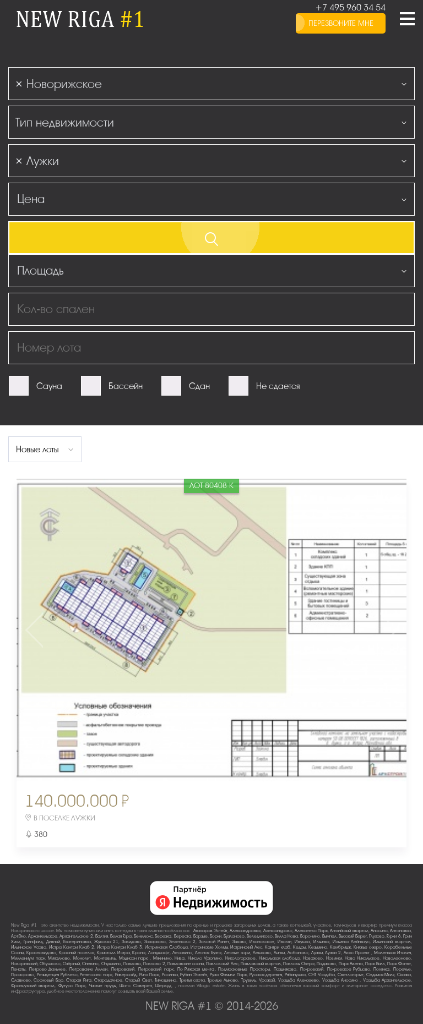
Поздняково (285, 969)
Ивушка (302, 941)
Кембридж (340, 947)
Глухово (376, 936)
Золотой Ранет (214, 941)
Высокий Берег (353, 936)
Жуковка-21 (106, 941)
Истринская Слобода (166, 947)
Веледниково (260, 936)
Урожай (267, 980)
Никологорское (240, 958)
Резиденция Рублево (57, 974)
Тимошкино (165, 980)
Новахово (313, 958)
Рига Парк (149, 974)
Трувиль (248, 980)
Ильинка (321, 941)
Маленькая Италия (392, 952)
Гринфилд (33, 941)
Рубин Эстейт (193, 974)
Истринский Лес (246, 947)
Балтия (101, 936)
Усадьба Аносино (341, 980)
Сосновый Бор (48, 980)
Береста (182, 936)
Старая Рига (78, 980)
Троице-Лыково (223, 980)
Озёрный (71, 963)
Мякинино (162, 958)
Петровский (122, 969)
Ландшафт (159, 952)
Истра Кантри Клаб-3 (119, 947)
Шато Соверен (135, 985)
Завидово (131, 941)
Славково (21, 980)
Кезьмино (317, 947)
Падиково (326, 963)
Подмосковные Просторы (244, 969)
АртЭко (18, 936)
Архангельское (42, 936)
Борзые (200, 936)
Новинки (334, 958)
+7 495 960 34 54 (350, 8)
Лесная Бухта (208, 952)
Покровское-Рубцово (348, 969)
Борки (215, 936)
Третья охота (192, 980)
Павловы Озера (298, 963)
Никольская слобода (279, 958)
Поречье (402, 969)
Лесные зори (237, 952)
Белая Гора (121, 936)
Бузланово (234, 936)
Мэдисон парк (134, 958)
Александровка (245, 930)
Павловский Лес (222, 963)
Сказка (404, 974)
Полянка (381, 969)
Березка (163, 936)
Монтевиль (105, 958)
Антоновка (400, 930)
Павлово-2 (154, 963)
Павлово (132, 963)
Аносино (379, 930)
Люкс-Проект (357, 952)
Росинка (170, 974)
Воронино (310, 936)
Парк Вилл (375, 963)
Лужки (317, 952)
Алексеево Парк (311, 930)
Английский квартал (349, 930)
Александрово (277, 930)
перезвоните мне (340, 23)
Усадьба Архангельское (387, 980)
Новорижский (24, 963)
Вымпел (329, 936)
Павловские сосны (185, 963)
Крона (138, 952)
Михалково (59, 958)
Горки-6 (394, 936)
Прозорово (22, 974)
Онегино (90, 963)
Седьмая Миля (380, 974)
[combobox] (211, 84)
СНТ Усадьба (321, 974)
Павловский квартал (261, 963)
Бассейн (126, 386)
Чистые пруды (102, 985)
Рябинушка (295, 974)
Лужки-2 (333, 952)
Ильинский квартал (392, 941)
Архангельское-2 (76, 936)
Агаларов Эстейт (210, 930)
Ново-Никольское (362, 958)
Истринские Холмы (209, 947)
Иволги (284, 941)
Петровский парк (155, 969)
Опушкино (111, 963)
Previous (81, 630)
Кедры (299, 947)
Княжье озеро (368, 947)
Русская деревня (266, 974)
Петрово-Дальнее (47, 969)
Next (342, 630)
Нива (180, 958)
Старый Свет (138, 980)
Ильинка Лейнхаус (351, 941)
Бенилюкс (143, 936)
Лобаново (298, 952)
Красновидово (41, 952)
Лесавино (182, 952)
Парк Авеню (351, 963)
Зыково (239, 941)
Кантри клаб (277, 947)
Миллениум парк (28, 958)
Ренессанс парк (96, 974)
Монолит (82, 958)
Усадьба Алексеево (298, 980)
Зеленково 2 (182, 941)
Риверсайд (126, 974)
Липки (279, 952)
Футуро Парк (71, 985)
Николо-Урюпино (205, 958)
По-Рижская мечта (196, 969)
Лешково (262, 952)
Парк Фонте (399, 963)
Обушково (50, 963)
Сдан (199, 386)
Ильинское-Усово (28, 947)
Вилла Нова (286, 936)
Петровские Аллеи (88, 969)
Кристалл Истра (113, 952)
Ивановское (262, 941)
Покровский (311, 969)
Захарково (155, 941)
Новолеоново (397, 958)
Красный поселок (76, 952)
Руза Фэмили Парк (228, 974)
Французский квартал (33, 985)
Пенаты (18, 969)
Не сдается (278, 386)
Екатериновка (77, 941)
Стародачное (108, 980)
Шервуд (163, 985)
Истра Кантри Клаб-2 (71, 947)
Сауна (49, 386)
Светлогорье (351, 974)
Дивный (53, 941)
